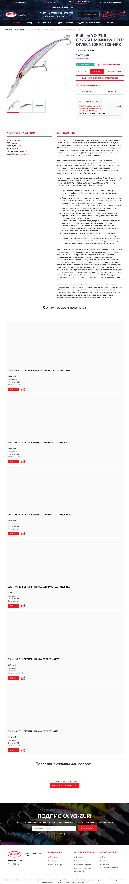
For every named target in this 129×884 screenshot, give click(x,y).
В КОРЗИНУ (97, 71)
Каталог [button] (42, 13)
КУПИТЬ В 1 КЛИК (114, 71)
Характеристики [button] (88, 92)
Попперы (30, 23)
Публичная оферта (83, 864)
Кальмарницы (44, 23)
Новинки (49, 16)
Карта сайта (80, 860)
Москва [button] (96, 102)
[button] (80, 3)
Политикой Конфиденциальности (65, 833)
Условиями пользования (87, 833)
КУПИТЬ (13, 389)
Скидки (105, 860)
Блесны (69, 23)
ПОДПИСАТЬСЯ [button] (87, 827)
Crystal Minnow (23, 154)
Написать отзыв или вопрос (64, 784)
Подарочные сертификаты (89, 23)
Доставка (53, 856)
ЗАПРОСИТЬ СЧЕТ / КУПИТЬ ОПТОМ (100, 78)
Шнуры (58, 23)
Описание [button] (112, 92)
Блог (104, 856)
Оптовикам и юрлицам (61, 13)
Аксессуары (110, 23)
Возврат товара (56, 864)
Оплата (53, 860)
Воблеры (17, 23)
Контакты (62, 16)
